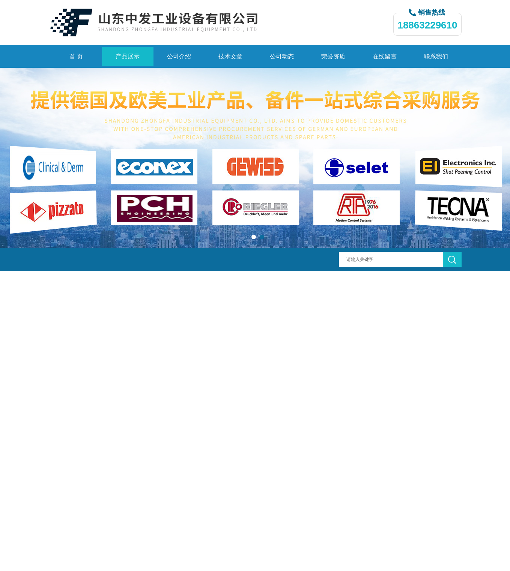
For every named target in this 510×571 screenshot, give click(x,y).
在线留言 (385, 56)
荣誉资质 (333, 56)
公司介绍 (179, 56)
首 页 (76, 56)
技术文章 (230, 56)
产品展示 (128, 56)
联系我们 (436, 56)
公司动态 (282, 56)
